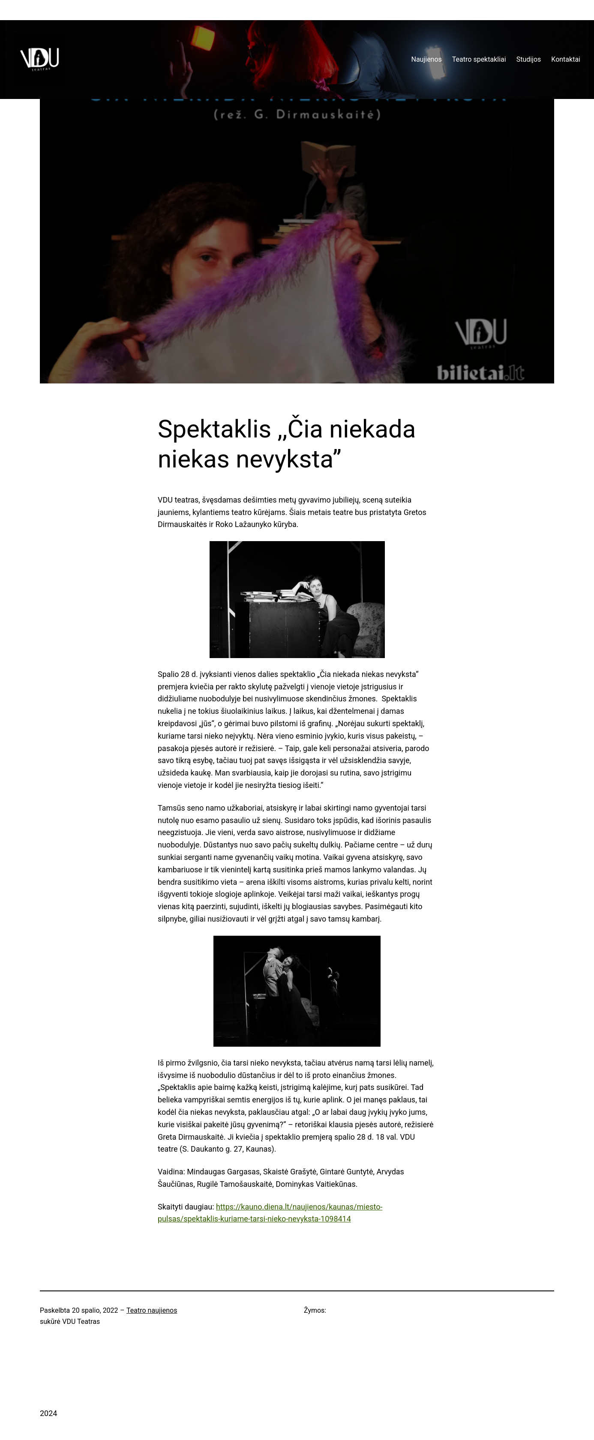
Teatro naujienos (151, 1310)
